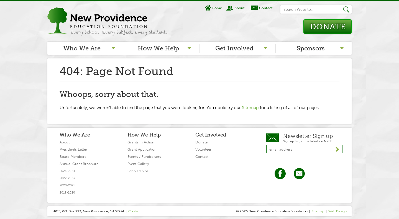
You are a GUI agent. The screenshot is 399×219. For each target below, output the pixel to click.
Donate (328, 27)
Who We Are (82, 48)
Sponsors (311, 48)
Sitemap (250, 107)
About (239, 8)
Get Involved (234, 48)
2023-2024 (67, 171)
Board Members (73, 156)
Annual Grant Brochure (79, 164)
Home (217, 8)
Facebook (280, 173)
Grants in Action (140, 142)
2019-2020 (67, 192)
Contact (266, 8)
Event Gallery (138, 164)
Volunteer (203, 149)
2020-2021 (67, 185)
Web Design (337, 211)
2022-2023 (67, 178)
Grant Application (142, 149)
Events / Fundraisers (144, 156)
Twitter (299, 173)
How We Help (158, 48)
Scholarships (138, 171)
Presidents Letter (73, 149)
